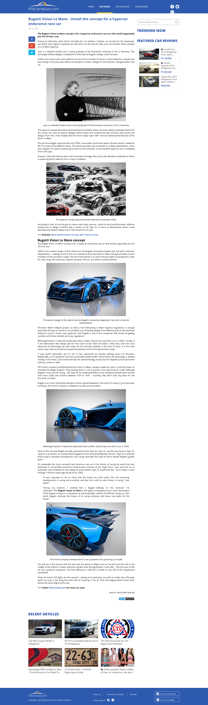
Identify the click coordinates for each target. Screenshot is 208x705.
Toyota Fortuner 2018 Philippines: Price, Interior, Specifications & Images (169, 66)
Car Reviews (141, 6)
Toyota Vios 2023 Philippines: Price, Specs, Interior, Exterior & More (169, 79)
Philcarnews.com (57, 587)
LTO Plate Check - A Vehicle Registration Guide (78, 671)
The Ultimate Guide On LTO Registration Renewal (114, 642)
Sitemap (133, 694)
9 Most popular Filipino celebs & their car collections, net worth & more (117, 671)
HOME (91, 6)
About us (97, 694)
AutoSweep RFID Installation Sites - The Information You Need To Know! (45, 671)
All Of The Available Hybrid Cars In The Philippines (81, 642)
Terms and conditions (115, 694)
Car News (104, 6)
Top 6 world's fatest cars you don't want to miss (74, 234)
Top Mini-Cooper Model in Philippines (41, 642)
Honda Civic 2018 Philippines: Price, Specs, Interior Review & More (169, 52)
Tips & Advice (122, 6)
